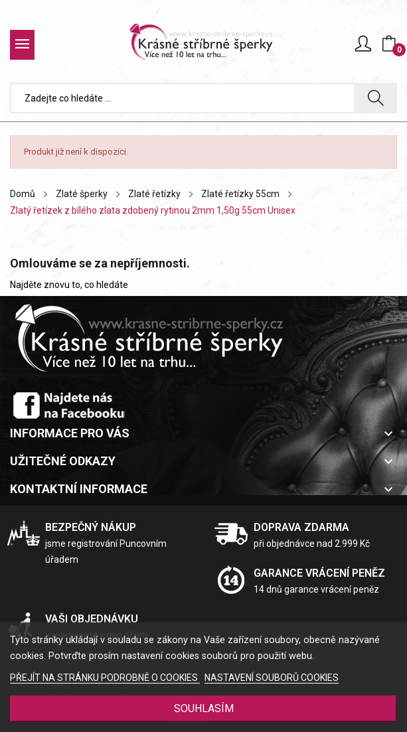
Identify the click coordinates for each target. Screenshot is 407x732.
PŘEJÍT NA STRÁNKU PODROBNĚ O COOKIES (105, 677)
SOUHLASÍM (204, 708)
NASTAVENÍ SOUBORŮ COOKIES (271, 677)
